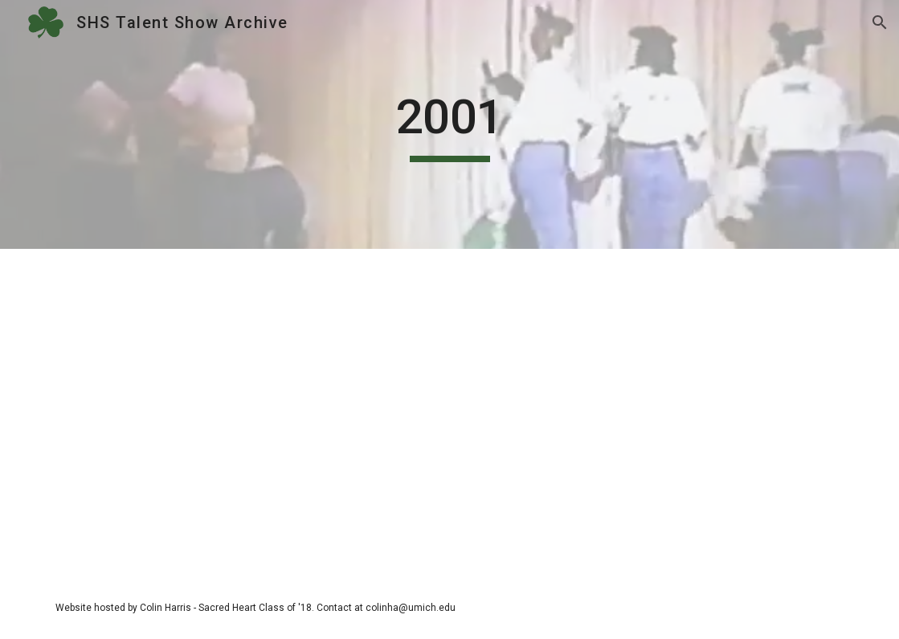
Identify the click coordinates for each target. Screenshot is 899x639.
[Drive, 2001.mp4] (450, 412)
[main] (449, 124)
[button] (879, 22)
